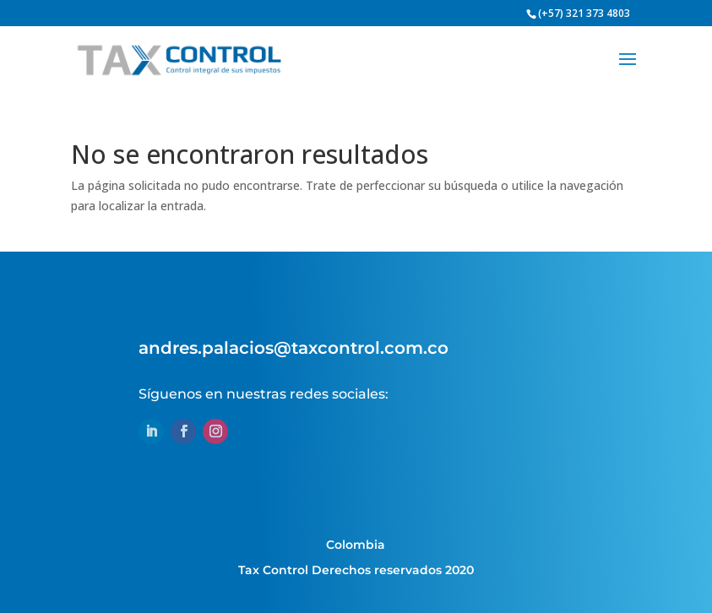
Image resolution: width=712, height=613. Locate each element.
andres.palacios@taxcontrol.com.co (293, 348)
